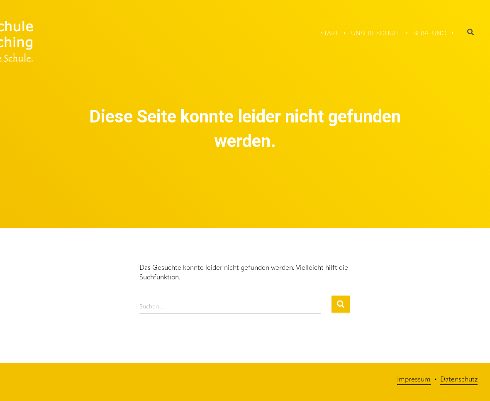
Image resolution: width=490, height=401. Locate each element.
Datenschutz (459, 380)
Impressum (414, 380)
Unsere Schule (376, 34)
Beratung (429, 34)
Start (329, 34)
